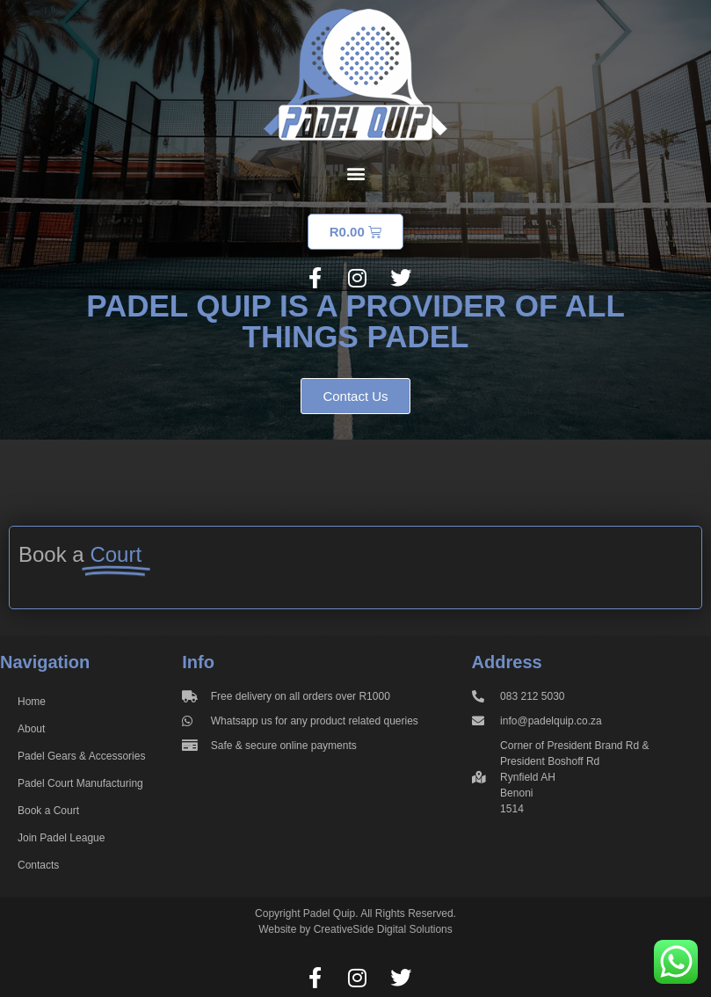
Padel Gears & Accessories (81, 756)
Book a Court (48, 810)
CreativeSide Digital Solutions (383, 929)
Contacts (38, 865)
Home (32, 701)
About (31, 729)
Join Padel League (61, 838)
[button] (355, 172)
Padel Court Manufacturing (80, 783)
